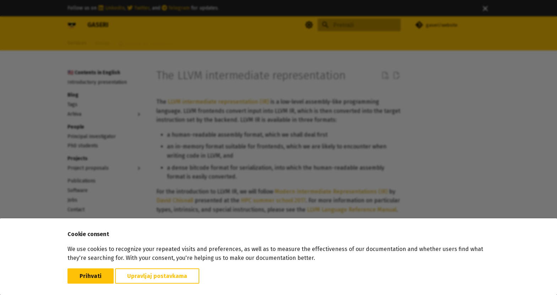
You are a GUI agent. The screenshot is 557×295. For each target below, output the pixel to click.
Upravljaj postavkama (157, 276)
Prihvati (91, 276)
